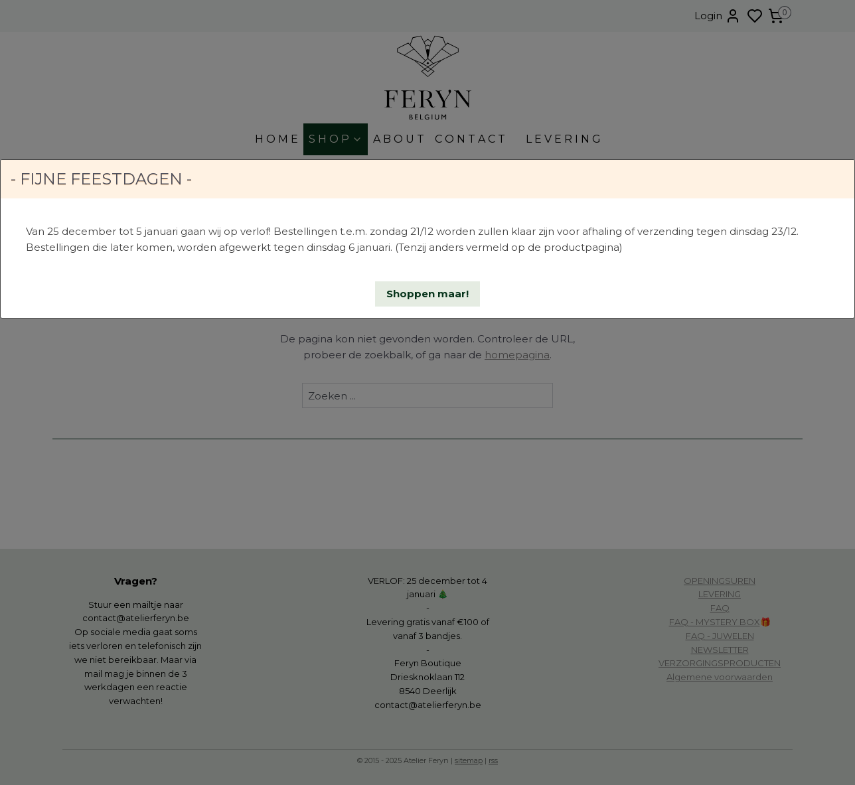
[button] (427, 294)
